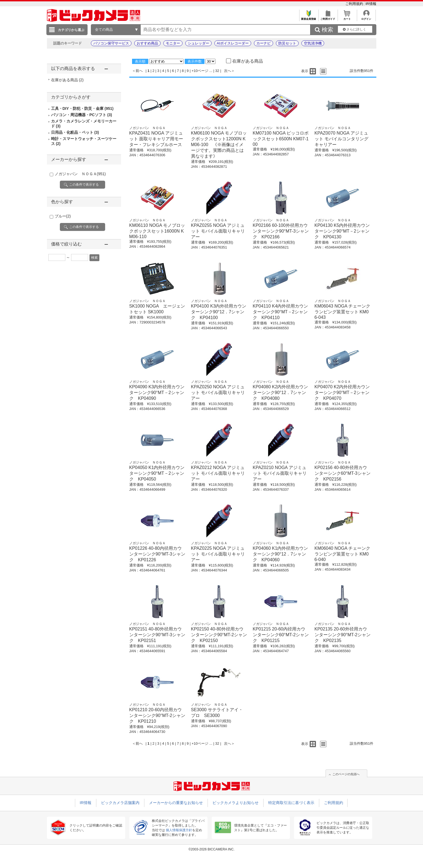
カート (347, 17)
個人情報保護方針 (179, 830)
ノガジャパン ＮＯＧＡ (80, 174)
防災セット (287, 43)
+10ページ (200, 71)
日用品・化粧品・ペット (75, 132)
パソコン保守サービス (111, 43)
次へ (227, 71)
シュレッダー (198, 43)
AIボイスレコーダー (233, 43)
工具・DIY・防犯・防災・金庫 (82, 108)
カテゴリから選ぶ (71, 30)
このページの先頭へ (346, 774)
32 (217, 71)
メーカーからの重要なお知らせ (176, 802)
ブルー (63, 216)
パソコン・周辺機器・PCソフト (81, 115)
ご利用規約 (354, 4)
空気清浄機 (313, 43)
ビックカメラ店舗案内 (120, 802)
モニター (173, 43)
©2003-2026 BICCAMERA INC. (212, 849)
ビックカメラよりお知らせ (235, 802)
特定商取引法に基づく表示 (291, 802)
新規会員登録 (309, 17)
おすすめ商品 (147, 43)
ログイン (366, 17)
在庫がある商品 (67, 80)
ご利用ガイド (328, 17)
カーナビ (263, 43)
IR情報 (371, 4)
